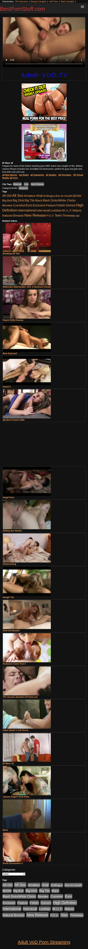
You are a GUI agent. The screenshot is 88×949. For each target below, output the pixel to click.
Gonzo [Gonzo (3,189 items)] (70, 205)
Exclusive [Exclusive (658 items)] (39, 205)
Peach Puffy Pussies (13, 320)
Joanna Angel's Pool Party (16, 797)
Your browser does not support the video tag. (44, 42)
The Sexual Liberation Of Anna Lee (20, 697)
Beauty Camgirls (38, 1)
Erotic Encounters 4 (13, 863)
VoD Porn (53, 1)
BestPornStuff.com (22, 9)
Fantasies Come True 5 (14, 664)
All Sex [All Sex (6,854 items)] (17, 195)
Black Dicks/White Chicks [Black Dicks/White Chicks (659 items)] (59, 200)
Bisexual (17, 184)
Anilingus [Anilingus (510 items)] (49, 195)
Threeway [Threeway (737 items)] (68, 215)
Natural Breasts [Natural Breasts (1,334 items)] (13, 215)
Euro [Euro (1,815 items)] (29, 205)
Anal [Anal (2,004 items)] (39, 196)
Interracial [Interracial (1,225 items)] (43, 210)
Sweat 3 (7, 386)
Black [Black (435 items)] (38, 200)
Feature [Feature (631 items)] (51, 205)
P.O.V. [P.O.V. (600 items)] (50, 215)
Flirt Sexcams (21, 1)
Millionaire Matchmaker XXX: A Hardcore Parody (27, 287)
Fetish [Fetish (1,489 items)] (60, 205)
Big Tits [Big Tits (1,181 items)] (30, 200)
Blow (5, 830)
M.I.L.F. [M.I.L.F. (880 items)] (67, 210)
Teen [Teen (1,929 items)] (58, 215)
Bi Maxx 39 (8, 763)
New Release (37, 184)
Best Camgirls (67, 1)
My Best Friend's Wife (14, 420)
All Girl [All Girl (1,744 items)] (7, 196)
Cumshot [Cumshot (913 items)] (19, 205)
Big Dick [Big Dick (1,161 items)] (18, 200)
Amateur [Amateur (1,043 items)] (30, 195)
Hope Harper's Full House (15, 730)
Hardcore (23, 188)
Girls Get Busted (11, 630)
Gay (26, 184)
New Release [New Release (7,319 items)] (35, 215)
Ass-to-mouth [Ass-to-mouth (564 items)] (63, 195)
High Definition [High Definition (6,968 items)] (64, 903)
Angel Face (8, 497)
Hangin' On (8, 597)
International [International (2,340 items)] (27, 210)
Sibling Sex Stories (12, 531)
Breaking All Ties (11, 253)
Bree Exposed (10, 353)
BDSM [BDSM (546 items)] (77, 195)
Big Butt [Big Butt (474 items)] (7, 200)
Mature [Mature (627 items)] (77, 210)
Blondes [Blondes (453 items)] (7, 205)
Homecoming (9, 564)
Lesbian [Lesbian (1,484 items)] (56, 210)
